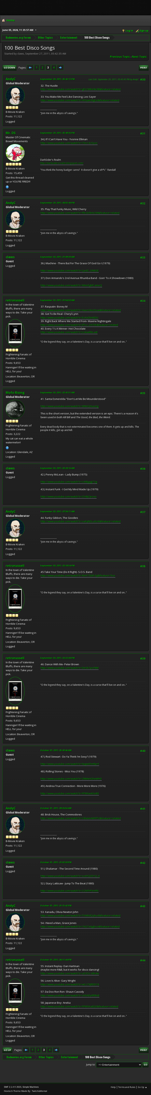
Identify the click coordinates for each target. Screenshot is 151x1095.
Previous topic (120, 56)
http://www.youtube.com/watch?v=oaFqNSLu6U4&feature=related (81, 521)
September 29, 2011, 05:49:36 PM (57, 132)
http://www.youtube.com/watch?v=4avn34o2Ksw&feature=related (81, 310)
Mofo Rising (15, 392)
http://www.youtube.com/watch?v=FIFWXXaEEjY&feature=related (79, 1006)
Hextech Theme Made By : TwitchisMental (25, 1090)
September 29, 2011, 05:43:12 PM (57, 79)
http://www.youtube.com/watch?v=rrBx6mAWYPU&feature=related (81, 818)
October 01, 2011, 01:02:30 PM (56, 862)
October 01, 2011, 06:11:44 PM (56, 959)
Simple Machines (30, 1087)
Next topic (139, 56)
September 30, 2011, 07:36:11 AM (57, 511)
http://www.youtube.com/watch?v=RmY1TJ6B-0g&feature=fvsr (78, 575)
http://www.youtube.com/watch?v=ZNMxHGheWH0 (71, 778)
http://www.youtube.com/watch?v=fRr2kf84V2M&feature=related (80, 213)
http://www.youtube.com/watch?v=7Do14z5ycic (69, 143)
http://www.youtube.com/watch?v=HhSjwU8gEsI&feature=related (80, 100)
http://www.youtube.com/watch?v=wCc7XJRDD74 (70, 984)
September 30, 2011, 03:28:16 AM (57, 468)
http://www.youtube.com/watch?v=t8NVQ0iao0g (70, 406)
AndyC (11, 79)
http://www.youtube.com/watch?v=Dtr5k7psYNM (70, 668)
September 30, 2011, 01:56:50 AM (57, 300)
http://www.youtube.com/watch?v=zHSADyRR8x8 (70, 995)
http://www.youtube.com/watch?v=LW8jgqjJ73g (69, 482)
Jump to (90, 1064)
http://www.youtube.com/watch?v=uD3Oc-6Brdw (70, 973)
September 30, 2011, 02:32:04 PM (57, 657)
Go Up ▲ (142, 1087)
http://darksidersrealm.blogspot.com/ (61, 163)
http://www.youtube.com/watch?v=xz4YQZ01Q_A (70, 876)
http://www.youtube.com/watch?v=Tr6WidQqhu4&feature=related (80, 915)
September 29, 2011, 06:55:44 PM (57, 202)
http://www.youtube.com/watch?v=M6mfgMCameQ (71, 285)
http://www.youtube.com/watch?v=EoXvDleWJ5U (69, 317)
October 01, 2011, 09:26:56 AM (56, 808)
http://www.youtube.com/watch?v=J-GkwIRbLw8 (69, 332)
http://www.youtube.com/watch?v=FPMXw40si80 (70, 793)
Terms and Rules (126, 1087)
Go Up (7, 1050)
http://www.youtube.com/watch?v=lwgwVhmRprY (70, 764)
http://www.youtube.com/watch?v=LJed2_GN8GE (70, 270)
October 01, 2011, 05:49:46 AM (56, 750)
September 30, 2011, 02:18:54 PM (57, 565)
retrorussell (15, 300)
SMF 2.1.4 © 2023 (12, 1087)
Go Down (9, 67)
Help (113, 1087)
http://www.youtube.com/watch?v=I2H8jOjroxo (69, 496)
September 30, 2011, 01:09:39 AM (57, 256)
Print (143, 67)
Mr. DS (11, 133)
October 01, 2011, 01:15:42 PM (56, 905)
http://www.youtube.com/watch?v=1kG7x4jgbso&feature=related (80, 926)
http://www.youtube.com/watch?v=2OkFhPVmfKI (70, 890)
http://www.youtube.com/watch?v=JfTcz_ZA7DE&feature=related (79, 325)
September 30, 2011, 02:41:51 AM (57, 392)
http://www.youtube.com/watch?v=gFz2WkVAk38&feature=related (81, 89)
